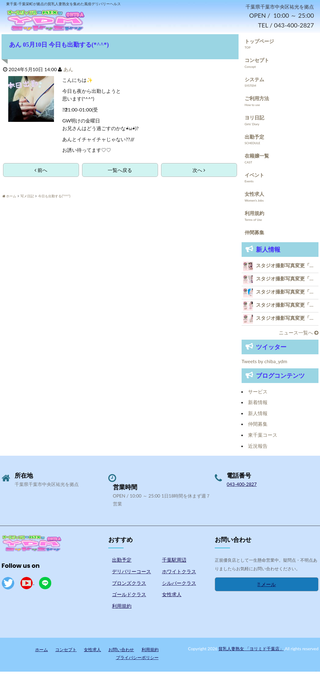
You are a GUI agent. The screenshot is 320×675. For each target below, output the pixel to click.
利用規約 (254, 216)
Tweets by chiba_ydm (264, 364)
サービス (258, 394)
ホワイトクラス (179, 574)
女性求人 (254, 197)
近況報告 (258, 449)
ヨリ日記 (254, 120)
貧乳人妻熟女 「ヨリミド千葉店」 (251, 651)
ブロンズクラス (129, 586)
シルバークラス (179, 586)
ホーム (41, 652)
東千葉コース (262, 438)
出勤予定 (254, 140)
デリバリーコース (131, 574)
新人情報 (258, 416)
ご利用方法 (257, 101)
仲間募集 (254, 235)
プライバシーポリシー (137, 660)
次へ (198, 173)
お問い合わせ (121, 652)
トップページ (259, 44)
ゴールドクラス (129, 597)
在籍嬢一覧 (257, 159)
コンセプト (257, 63)
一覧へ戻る (120, 173)
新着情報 (258, 405)
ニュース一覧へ (298, 335)
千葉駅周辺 (174, 563)
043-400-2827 (242, 487)
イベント (254, 178)
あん (68, 72)
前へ (40, 173)
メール (266, 587)
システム (254, 82)
